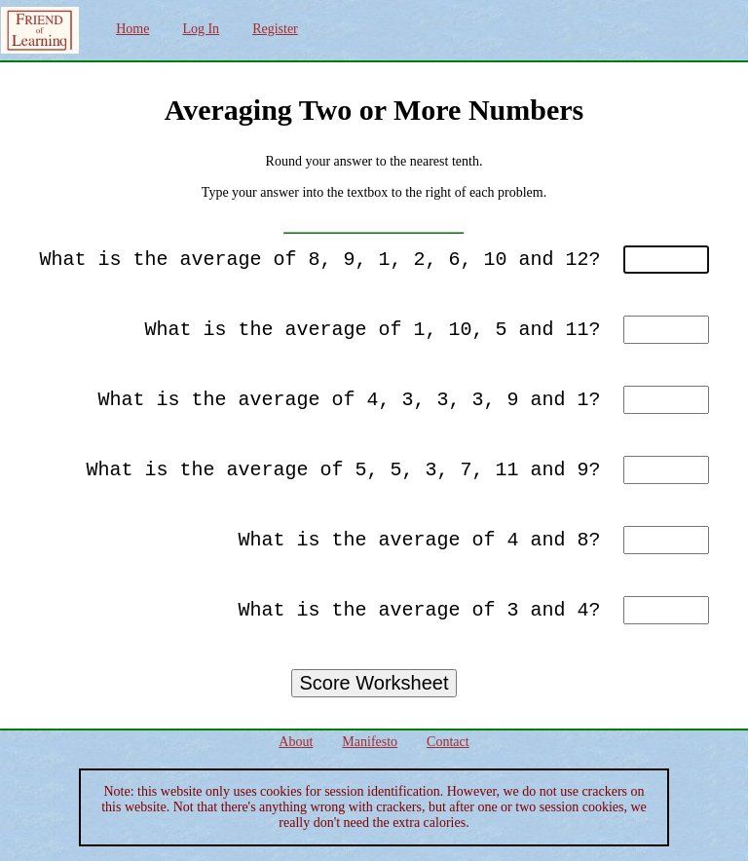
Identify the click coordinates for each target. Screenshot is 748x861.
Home (132, 28)
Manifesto (369, 741)
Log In (200, 28)
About (296, 741)
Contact (448, 741)
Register (275, 28)
